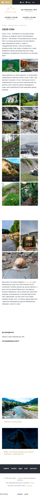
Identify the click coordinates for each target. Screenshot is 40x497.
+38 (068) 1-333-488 (29, 17)
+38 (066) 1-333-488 (10, 17)
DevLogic (29, 485)
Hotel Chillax (10, 10)
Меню (7, 2)
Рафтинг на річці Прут (13, 422)
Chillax (32, 483)
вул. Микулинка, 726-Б (29, 9)
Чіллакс (28, 282)
